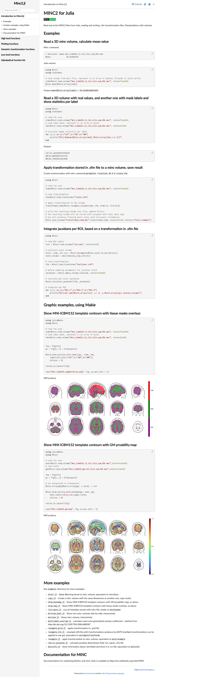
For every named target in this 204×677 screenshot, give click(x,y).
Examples (52, 33)
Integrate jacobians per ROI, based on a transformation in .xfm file (91, 229)
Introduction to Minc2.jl (12, 16)
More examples (56, 583)
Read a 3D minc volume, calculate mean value (76, 41)
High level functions (10, 38)
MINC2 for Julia (59, 13)
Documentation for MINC (65, 655)
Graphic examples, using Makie (70, 305)
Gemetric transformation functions (18, 49)
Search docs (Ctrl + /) (12, 10)
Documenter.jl (89, 673)
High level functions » (144, 670)
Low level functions (10, 55)
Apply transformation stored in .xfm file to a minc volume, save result (93, 167)
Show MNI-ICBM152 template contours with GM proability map (90, 445)
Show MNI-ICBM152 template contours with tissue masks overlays (92, 313)
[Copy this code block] (152, 54)
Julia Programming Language (112, 673)
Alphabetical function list (13, 60)
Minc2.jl (19, 3)
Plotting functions (9, 44)
